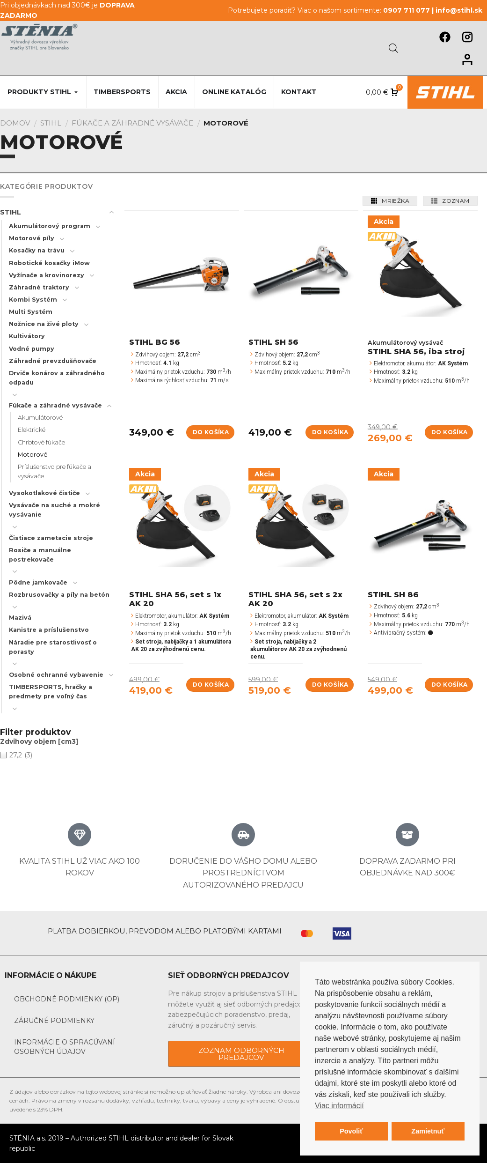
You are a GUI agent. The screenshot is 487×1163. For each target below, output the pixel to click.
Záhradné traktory (39, 287)
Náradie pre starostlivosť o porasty (53, 647)
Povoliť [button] (351, 1131)
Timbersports (122, 92)
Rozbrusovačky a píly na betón (59, 594)
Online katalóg (234, 92)
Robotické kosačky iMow (49, 263)
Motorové (33, 454)
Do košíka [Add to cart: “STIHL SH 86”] (449, 684)
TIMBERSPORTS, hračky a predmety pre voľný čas (50, 691)
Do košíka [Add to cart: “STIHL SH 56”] (330, 432)
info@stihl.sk (459, 10)
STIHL (50, 123)
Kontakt (299, 92)
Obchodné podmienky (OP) (66, 999)
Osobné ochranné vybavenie (56, 674)
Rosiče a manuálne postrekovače (40, 555)
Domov (15, 123)
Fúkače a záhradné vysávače (132, 123)
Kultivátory (27, 336)
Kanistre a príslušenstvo (49, 629)
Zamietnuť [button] (427, 1131)
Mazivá (20, 617)
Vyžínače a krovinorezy (46, 275)
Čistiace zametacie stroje (51, 537)
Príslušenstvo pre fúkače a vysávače (54, 471)
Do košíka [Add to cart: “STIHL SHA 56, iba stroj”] (449, 432)
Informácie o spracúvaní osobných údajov (64, 1047)
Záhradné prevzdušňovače (52, 360)
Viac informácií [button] (339, 1106)
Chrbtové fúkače (41, 442)
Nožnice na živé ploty (44, 323)
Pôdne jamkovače (38, 582)
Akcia (176, 92)
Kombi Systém (33, 299)
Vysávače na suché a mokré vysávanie (54, 510)
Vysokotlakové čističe (44, 492)
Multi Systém (30, 311)
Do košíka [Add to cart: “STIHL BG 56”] (211, 432)
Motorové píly (31, 238)
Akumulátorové (40, 417)
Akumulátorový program (49, 226)
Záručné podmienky (54, 1020)
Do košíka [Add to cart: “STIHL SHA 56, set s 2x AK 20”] (330, 684)
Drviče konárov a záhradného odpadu (57, 378)
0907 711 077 (406, 10)
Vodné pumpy (31, 348)
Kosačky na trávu (37, 250)
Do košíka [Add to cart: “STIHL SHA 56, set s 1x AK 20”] (211, 684)
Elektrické (31, 429)
